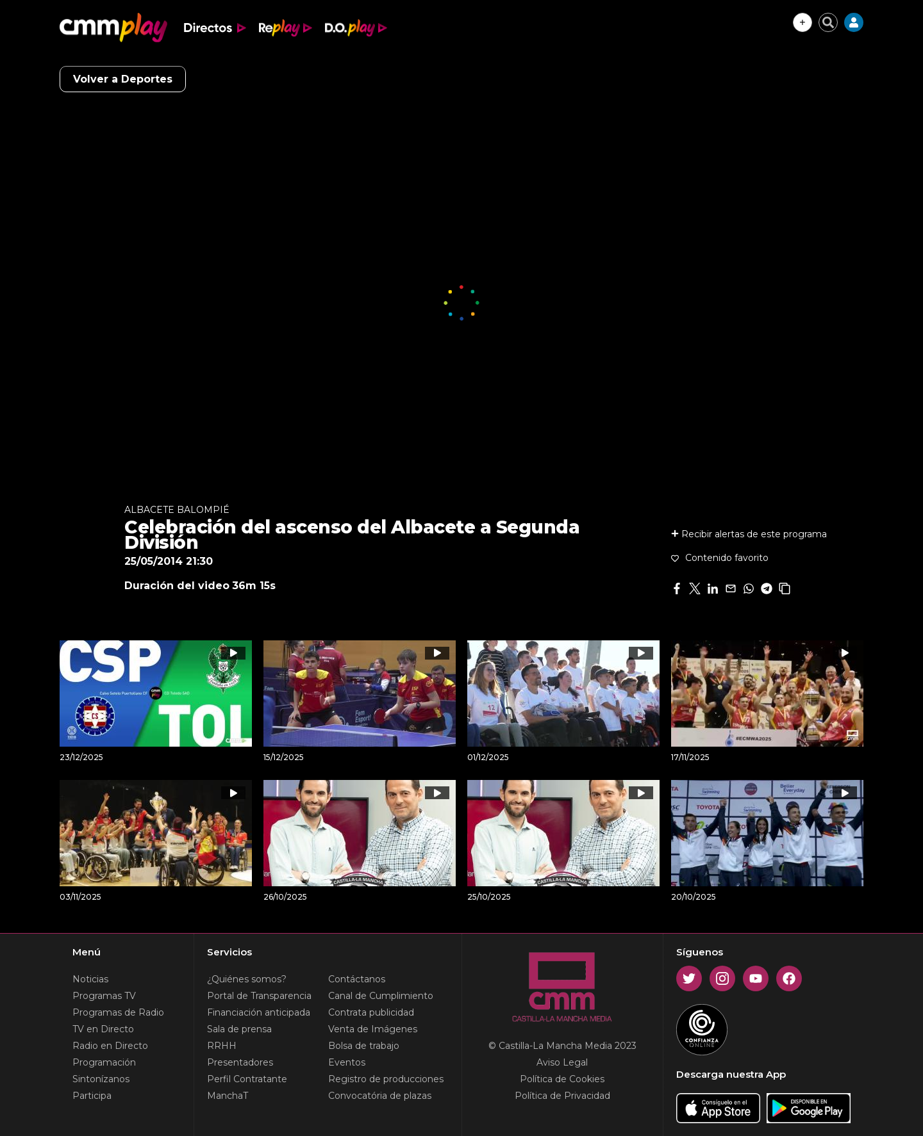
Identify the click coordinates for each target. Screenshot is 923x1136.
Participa (92, 1095)
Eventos (346, 1062)
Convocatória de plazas (379, 1095)
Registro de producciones (386, 1079)
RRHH (222, 1045)
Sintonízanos (100, 1079)
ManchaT (227, 1095)
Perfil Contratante (247, 1079)
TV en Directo (103, 1029)
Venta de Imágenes (372, 1029)
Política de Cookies (562, 1079)
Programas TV (104, 996)
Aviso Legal (562, 1062)
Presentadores (240, 1062)
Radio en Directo (110, 1045)
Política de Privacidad (562, 1095)
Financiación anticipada (258, 1012)
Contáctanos (356, 979)
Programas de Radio (118, 1012)
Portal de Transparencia (259, 996)
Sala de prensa (239, 1029)
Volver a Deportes (122, 79)
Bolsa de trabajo (363, 1045)
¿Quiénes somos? (247, 979)
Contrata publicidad (371, 1012)
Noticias (90, 979)
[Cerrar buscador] (828, 22)
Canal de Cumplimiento (380, 996)
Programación (104, 1062)
